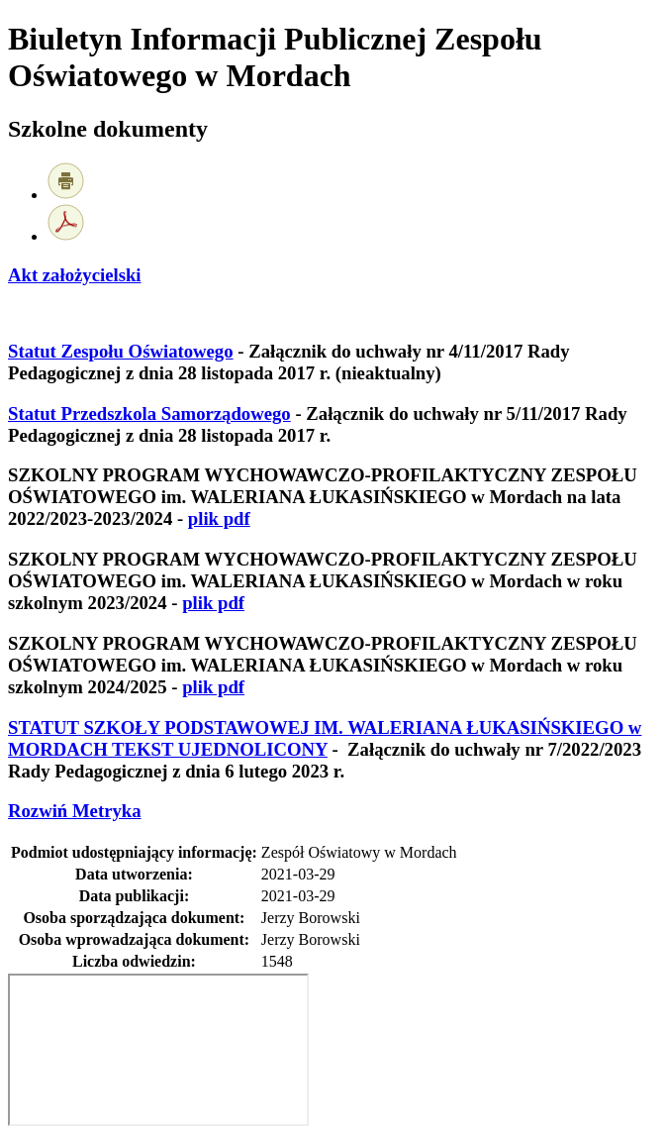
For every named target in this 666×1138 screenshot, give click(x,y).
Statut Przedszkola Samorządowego (149, 413)
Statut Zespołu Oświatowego (121, 351)
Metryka (75, 810)
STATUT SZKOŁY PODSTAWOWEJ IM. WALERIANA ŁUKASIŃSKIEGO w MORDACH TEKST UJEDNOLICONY (324, 738)
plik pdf (219, 518)
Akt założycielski (75, 274)
